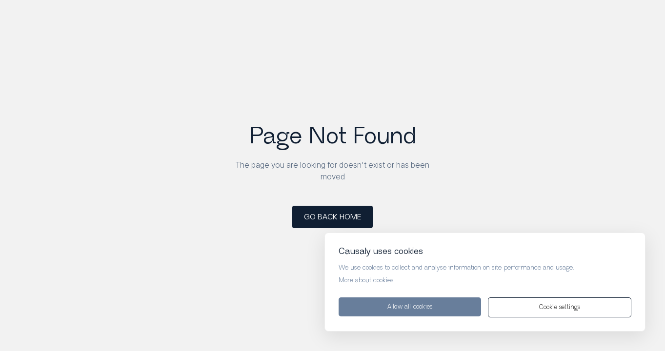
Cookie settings (560, 307)
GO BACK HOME (332, 217)
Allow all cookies (409, 307)
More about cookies (366, 280)
